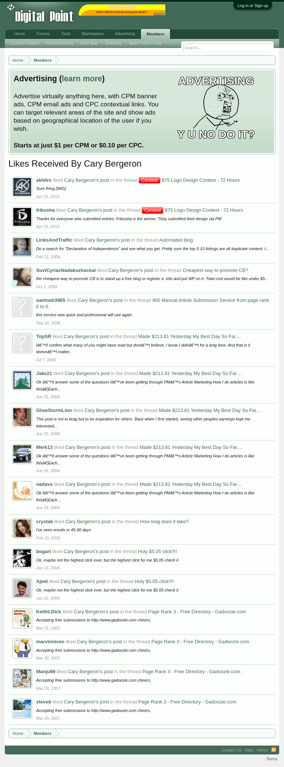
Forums (43, 33)
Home (19, 33)
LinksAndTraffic (54, 240)
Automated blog (176, 240)
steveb (43, 702)
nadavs (44, 484)
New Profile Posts (145, 43)
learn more (82, 78)
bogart (43, 551)
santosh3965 (50, 300)
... (170, 43)
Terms (271, 759)
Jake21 (44, 373)
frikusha (45, 210)
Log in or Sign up (252, 5)
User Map (89, 43)
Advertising (125, 33)
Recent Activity (60, 43)
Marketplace (93, 33)
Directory (114, 43)
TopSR (43, 336)
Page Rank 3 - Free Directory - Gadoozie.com (197, 611)
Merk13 (44, 447)
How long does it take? (164, 521)
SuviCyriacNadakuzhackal (66, 270)
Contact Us (231, 750)
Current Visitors (25, 43)
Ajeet (42, 581)
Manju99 (45, 671)
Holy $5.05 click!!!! (157, 551)
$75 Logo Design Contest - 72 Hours (189, 180)
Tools (66, 33)
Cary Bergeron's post (86, 180)
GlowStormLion (54, 410)
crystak (44, 521)
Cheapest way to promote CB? (215, 270)
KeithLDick (48, 611)
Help (249, 750)
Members (155, 34)
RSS (274, 750)
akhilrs (44, 180)
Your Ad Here (160, 14)
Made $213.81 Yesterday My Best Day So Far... (189, 336)
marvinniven (50, 641)
